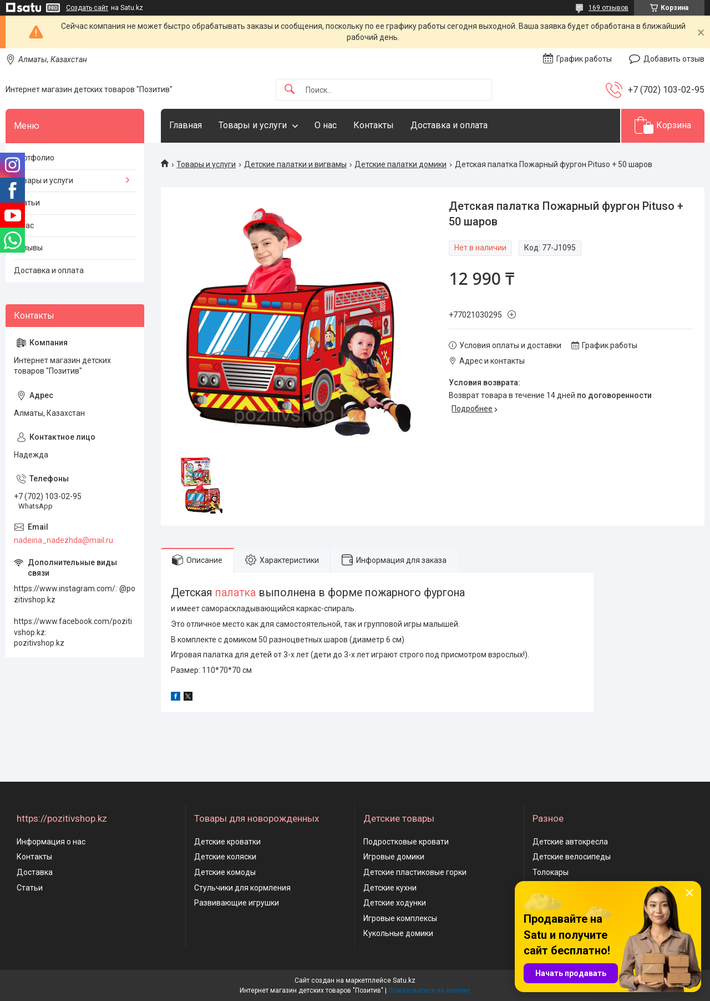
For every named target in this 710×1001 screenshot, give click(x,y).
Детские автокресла (570, 841)
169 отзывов (608, 8)
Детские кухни (390, 887)
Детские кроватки (227, 841)
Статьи (27, 202)
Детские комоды (225, 872)
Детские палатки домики (400, 164)
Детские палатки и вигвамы (295, 164)
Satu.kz (404, 980)
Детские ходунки (394, 902)
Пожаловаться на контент (429, 990)
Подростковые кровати (406, 841)
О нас (326, 125)
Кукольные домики (398, 933)
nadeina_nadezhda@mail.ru (63, 540)
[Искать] (289, 89)
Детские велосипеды (571, 856)
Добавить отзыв (673, 58)
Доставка (35, 872)
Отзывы (28, 247)
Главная (185, 125)
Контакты (373, 125)
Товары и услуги (253, 125)
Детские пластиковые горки (414, 872)
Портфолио (34, 157)
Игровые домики (393, 856)
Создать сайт (87, 8)
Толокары (550, 872)
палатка (235, 592)
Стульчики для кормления (242, 887)
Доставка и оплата (449, 125)
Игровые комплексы (400, 918)
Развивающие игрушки (236, 902)
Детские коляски (225, 856)
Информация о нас (51, 841)
